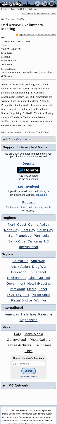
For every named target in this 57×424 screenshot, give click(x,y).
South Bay (45, 230)
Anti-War (21, 19)
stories (21, 207)
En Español (37, 272)
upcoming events (42, 207)
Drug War (39, 267)
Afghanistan (28, 320)
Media (31, 289)
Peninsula (41, 236)
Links (28, 351)
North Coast (17, 224)
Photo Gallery (40, 340)
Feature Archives (18, 345)
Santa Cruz (16, 241)
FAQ (17, 334)
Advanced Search (28, 376)
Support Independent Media (25, 147)
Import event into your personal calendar (36, 35)
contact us (41, 195)
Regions (9, 218)
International (28, 247)
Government (15, 283)
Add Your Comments (17, 139)
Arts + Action (20, 267)
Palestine (45, 314)
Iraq (33, 314)
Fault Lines (43, 345)
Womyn (40, 300)
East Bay (28, 230)
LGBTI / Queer (18, 295)
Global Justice (39, 278)
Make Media (33, 334)
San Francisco (8, 19)
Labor (43, 289)
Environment (16, 278)
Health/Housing (39, 283)
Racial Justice (21, 300)
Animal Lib (20, 261)
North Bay (11, 230)
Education (18, 272)
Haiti (24, 314)
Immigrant (17, 289)
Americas (12, 314)
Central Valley (38, 224)
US (46, 241)
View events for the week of (39, 13)
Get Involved (16, 340)
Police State (41, 295)
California (35, 241)
